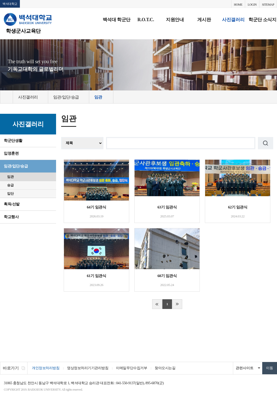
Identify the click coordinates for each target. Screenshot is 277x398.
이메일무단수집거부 (131, 368)
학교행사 (11, 217)
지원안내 (175, 19)
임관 (10, 177)
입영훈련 (11, 153)
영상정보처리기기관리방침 (87, 368)
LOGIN (252, 4)
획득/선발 (12, 204)
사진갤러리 (233, 19)
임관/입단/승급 (16, 166)
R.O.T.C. (145, 19)
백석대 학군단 (116, 19)
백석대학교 (10, 4)
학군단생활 (13, 141)
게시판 (204, 19)
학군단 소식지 (262, 19)
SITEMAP (268, 4)
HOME (238, 4)
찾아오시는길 (165, 368)
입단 (10, 193)
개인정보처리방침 (45, 368)
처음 (157, 304)
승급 (10, 185)
